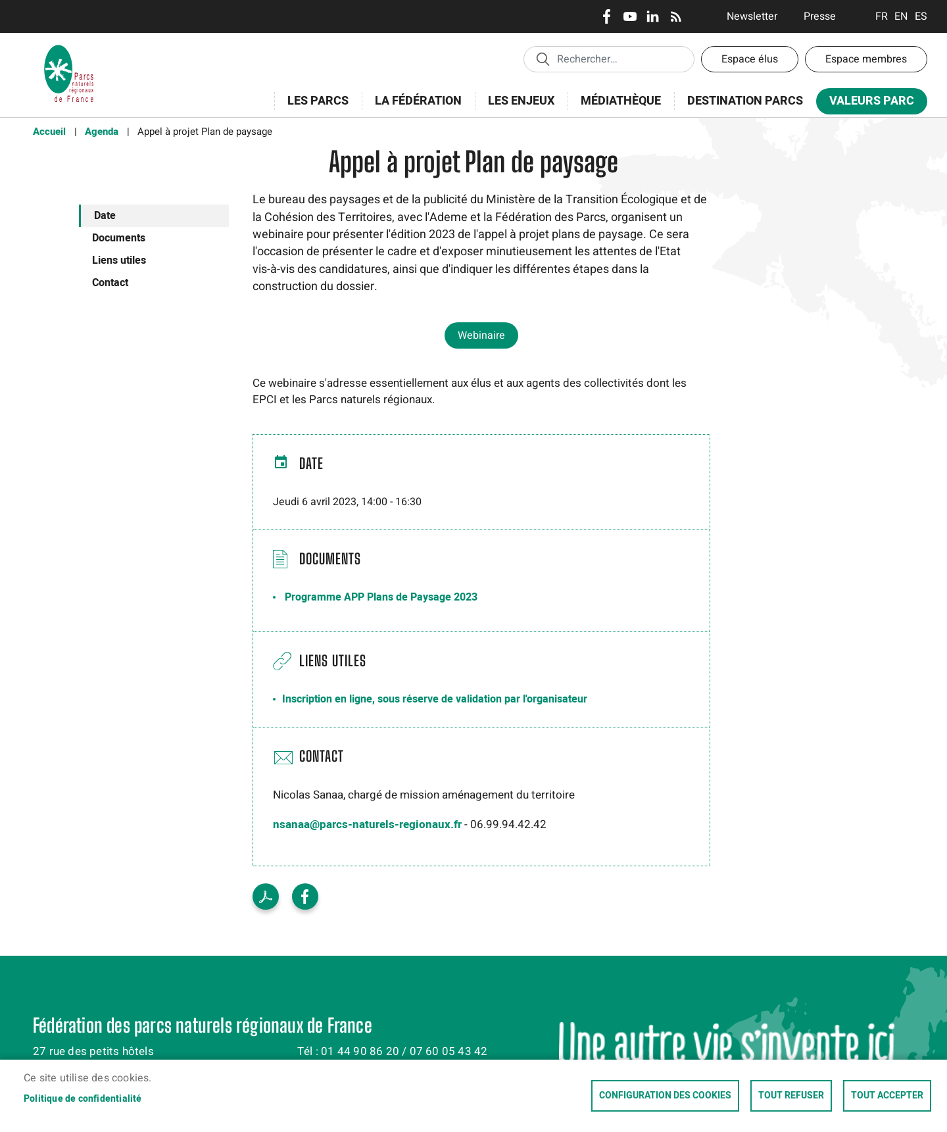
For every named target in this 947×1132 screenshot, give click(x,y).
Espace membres (866, 59)
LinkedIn (652, 16)
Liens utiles (119, 260)
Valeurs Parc (867, 103)
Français (881, 16)
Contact (110, 283)
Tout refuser (791, 1095)
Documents (118, 238)
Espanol (921, 16)
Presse (820, 16)
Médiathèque (621, 101)
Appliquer (542, 58)
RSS (675, 16)
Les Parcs (313, 108)
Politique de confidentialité (83, 1099)
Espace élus (749, 59)
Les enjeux (517, 108)
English (901, 16)
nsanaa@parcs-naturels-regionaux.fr (367, 824)
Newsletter (752, 16)
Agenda (101, 131)
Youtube (629, 16)
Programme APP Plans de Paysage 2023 (381, 597)
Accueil (49, 131)
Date (105, 216)
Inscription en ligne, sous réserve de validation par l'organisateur (434, 699)
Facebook (606, 16)
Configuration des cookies (665, 1095)
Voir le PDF (266, 896)
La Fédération (414, 108)
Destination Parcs (745, 101)
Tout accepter (887, 1095)
